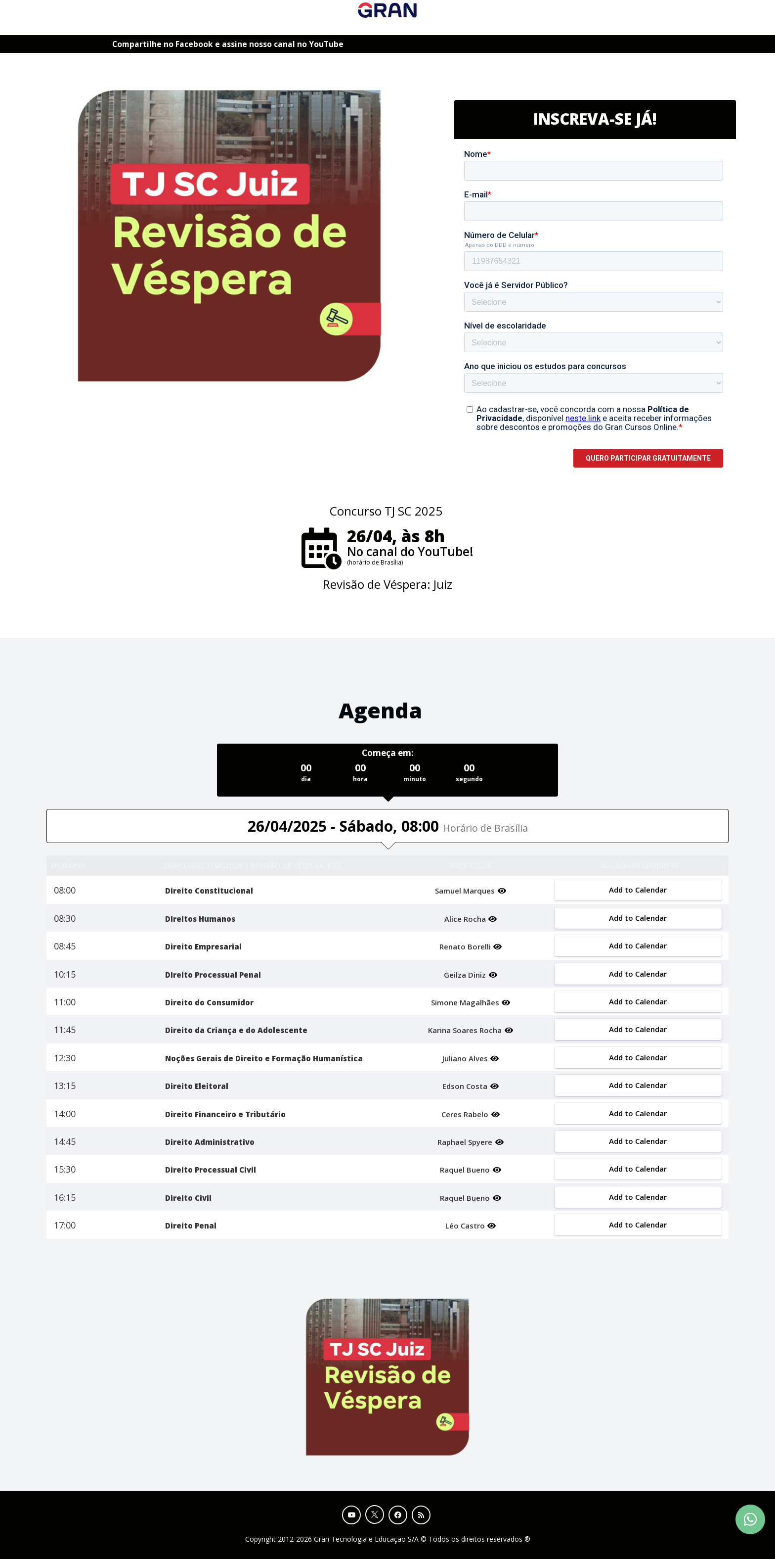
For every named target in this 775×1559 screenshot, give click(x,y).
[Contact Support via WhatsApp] (750, 1519)
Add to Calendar (638, 890)
